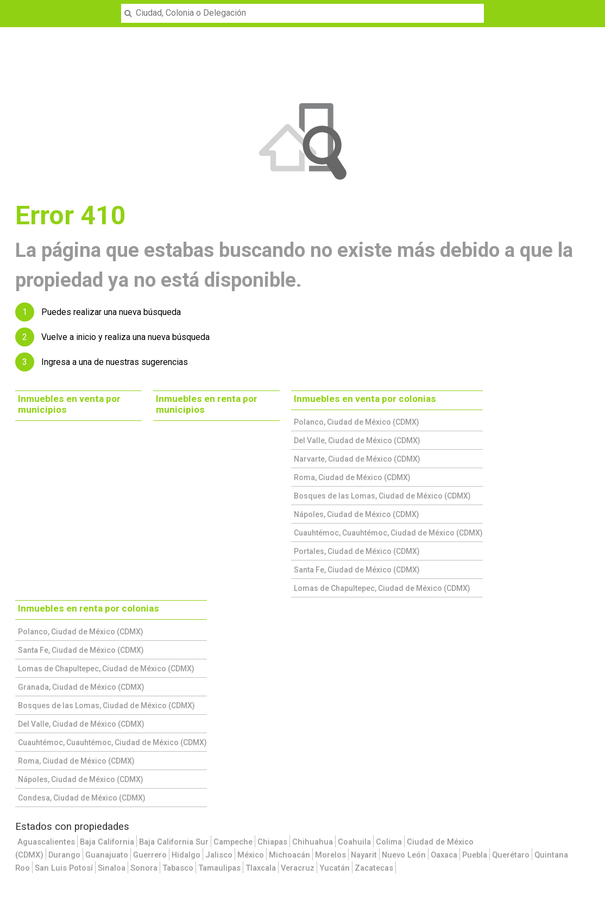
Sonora (143, 868)
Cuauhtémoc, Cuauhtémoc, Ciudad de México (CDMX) (388, 532)
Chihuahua (312, 842)
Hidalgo (186, 855)
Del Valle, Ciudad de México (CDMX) (357, 440)
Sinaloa (111, 868)
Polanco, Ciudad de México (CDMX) (356, 422)
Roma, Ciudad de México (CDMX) (352, 477)
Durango (64, 855)
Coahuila (354, 842)
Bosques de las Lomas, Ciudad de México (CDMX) (382, 496)
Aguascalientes (46, 842)
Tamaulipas (219, 868)
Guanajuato (106, 855)
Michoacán (289, 855)
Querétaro (511, 855)
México (250, 855)
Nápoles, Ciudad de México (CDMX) (356, 514)
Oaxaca (444, 855)
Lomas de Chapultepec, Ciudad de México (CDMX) (382, 588)
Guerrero (150, 855)
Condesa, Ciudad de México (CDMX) (82, 797)
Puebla (474, 855)
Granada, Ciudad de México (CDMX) (81, 687)
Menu (14, 6)
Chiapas (272, 842)
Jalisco (218, 855)
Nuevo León (404, 855)
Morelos (330, 855)
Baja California (107, 842)
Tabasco (177, 868)
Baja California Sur (174, 842)
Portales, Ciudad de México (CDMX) (357, 551)
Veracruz (297, 868)
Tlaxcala (260, 868)
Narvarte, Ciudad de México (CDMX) (357, 459)
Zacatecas (374, 868)
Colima (389, 842)
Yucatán (334, 868)
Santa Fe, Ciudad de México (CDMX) (357, 569)
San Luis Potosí (64, 868)
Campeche (233, 842)
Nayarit (364, 855)
